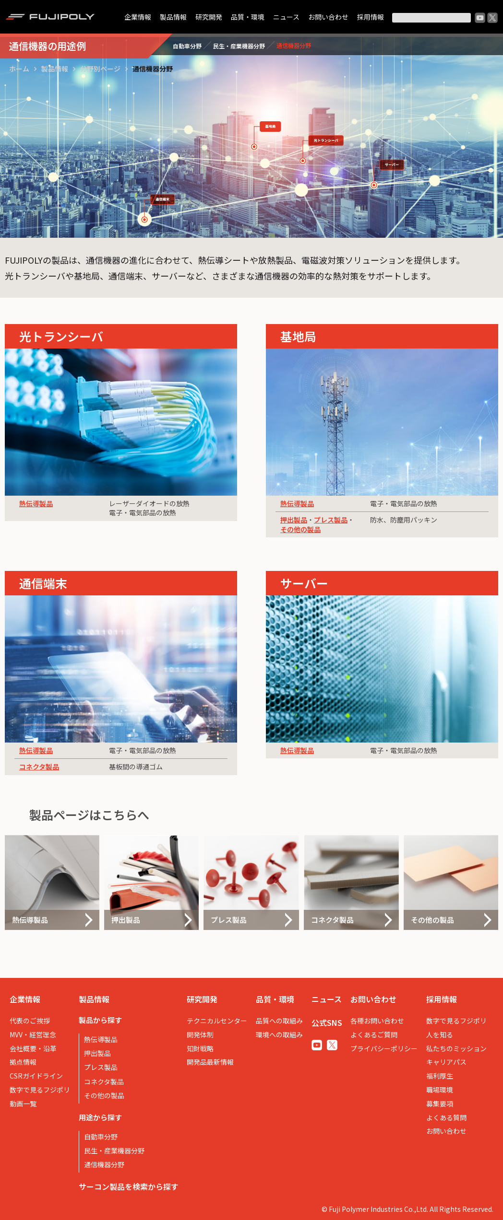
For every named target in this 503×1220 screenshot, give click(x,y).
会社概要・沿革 (33, 1048)
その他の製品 (300, 529)
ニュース (286, 17)
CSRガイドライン (36, 1076)
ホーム (19, 68)
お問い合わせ (328, 17)
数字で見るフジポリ (40, 1089)
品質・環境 (247, 17)
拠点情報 (23, 1062)
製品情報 (173, 17)
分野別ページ (100, 68)
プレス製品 (330, 519)
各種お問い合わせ (377, 1020)
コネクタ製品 (39, 766)
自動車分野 (101, 1136)
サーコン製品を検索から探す (129, 1186)
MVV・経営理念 (33, 1034)
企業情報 (137, 17)
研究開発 (208, 17)
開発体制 (200, 1034)
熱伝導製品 (36, 503)
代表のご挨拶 (30, 1020)
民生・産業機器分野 (114, 1150)
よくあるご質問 (373, 1034)
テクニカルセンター (217, 1020)
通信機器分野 (104, 1164)
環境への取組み (279, 1034)
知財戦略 (200, 1048)
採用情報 (370, 17)
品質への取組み (279, 1020)
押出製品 (293, 519)
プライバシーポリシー (384, 1048)
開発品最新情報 (210, 1062)
